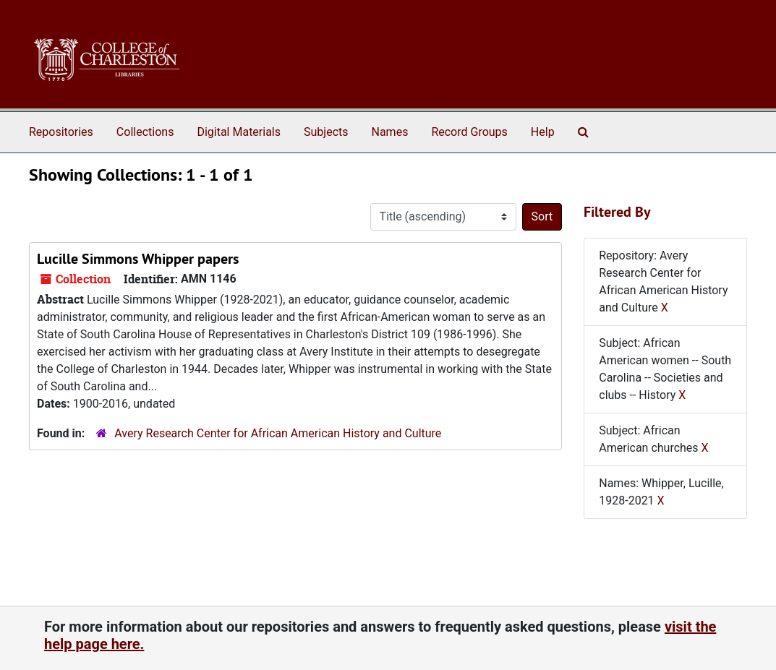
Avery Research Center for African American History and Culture (277, 433)
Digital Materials (239, 132)
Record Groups (469, 132)
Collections (145, 132)
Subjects (326, 132)
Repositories (61, 132)
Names (390, 132)
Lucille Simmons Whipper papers (138, 258)
